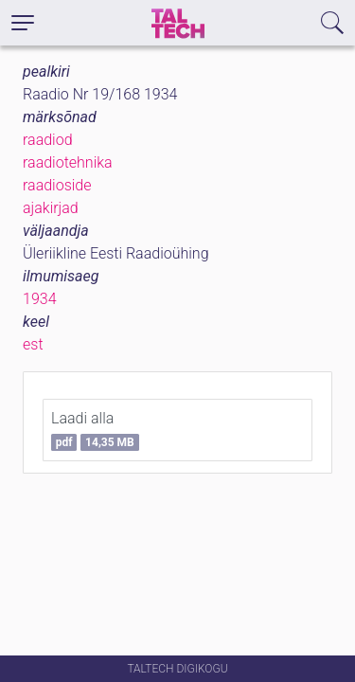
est (33, 344)
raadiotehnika (68, 162)
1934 (40, 299)
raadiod (48, 140)
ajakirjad (51, 208)
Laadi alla (95, 430)
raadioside (57, 185)
